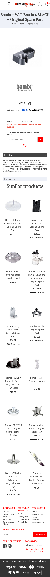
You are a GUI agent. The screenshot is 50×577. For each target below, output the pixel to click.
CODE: (9, 121)
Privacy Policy (23, 522)
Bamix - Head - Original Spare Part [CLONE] (13, 275)
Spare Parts (33, 24)
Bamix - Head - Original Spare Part (37, 329)
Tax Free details (23, 519)
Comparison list (38, 522)
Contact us (7, 519)
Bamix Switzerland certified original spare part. (22, 160)
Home (14, 24)
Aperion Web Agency (39, 561)
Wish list (35, 520)
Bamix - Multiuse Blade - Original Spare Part (37, 428)
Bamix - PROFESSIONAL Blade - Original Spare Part (37, 478)
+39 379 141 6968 (34, 552)
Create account (37, 514)
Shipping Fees (23, 517)
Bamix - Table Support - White (37, 379)
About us (6, 512)
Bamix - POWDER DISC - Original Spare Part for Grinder (13, 430)
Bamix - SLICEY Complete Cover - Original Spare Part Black (13, 382)
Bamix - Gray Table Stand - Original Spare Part (13, 331)
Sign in (34, 512)
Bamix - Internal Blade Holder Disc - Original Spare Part (13, 225)
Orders (34, 517)
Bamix (22, 24)
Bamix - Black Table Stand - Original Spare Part (37, 225)
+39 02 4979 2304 (34, 545)
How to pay (22, 514)
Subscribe (40, 534)
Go (40, 139)
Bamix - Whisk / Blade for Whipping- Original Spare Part (13, 480)
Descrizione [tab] (25, 155)
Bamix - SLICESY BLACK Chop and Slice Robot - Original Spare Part (36, 278)
